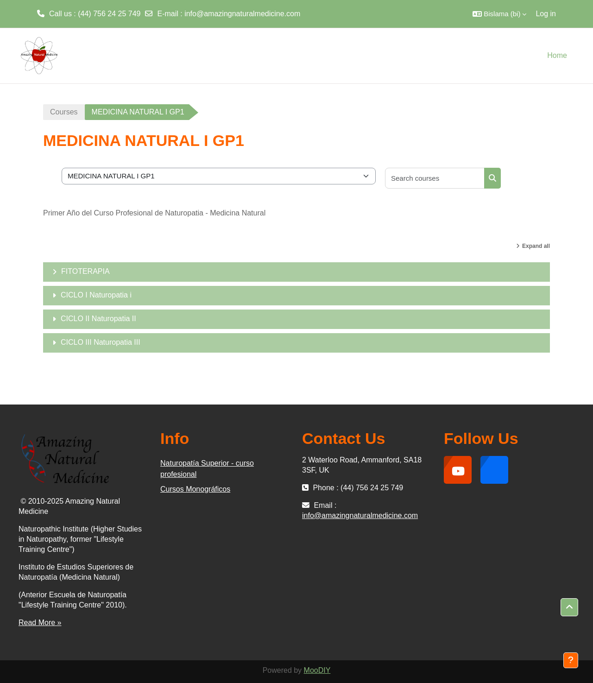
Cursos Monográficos (195, 489)
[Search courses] (435, 178)
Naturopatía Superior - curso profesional (207, 468)
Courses (64, 112)
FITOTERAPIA (85, 271)
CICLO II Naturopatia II (98, 319)
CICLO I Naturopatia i (96, 295)
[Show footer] (570, 660)
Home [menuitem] (557, 55)
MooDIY (317, 670)
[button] (499, 14)
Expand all (536, 246)
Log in (546, 14)
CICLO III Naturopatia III (100, 342)
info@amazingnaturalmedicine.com (242, 14)
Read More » (40, 622)
